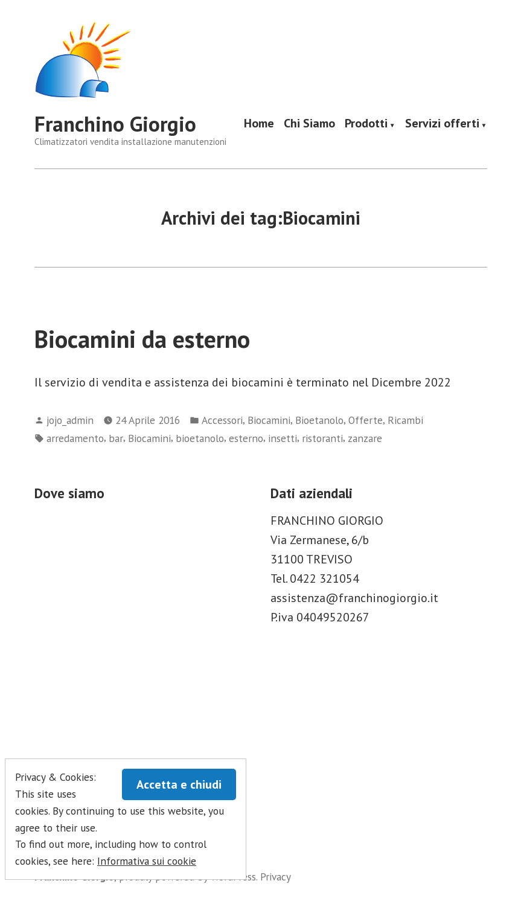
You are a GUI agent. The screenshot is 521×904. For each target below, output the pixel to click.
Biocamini (269, 420)
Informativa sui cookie (146, 861)
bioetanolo (200, 438)
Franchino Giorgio (115, 124)
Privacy (275, 876)
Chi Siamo (309, 124)
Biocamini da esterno (142, 338)
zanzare (365, 438)
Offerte (365, 420)
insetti (282, 438)
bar (116, 438)
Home (259, 124)
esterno (246, 438)
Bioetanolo (319, 420)
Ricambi (405, 420)
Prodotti (366, 124)
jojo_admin (70, 420)
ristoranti (322, 438)
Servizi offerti (442, 124)
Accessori (222, 420)
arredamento (75, 438)
